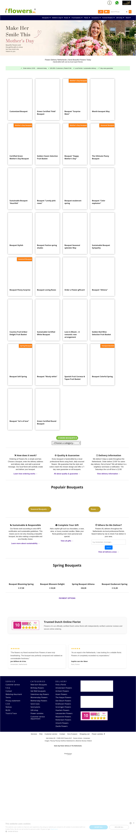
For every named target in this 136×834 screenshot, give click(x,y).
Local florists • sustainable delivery (85, 68)
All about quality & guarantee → (67, 552)
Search (108, 626)
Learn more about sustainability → (25, 622)
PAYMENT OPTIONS (67, 677)
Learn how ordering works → (25, 552)
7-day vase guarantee (106, 68)
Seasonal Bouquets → (40, 588)
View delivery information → (108, 552)
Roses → (94, 588)
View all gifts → (67, 620)
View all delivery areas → (108, 631)
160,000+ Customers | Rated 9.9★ (61, 68)
